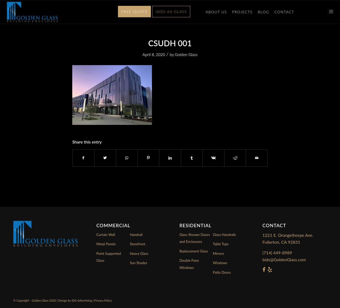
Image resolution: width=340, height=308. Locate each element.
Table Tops (220, 244)
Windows (220, 263)
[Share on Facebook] (83, 158)
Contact (284, 12)
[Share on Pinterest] (148, 158)
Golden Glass (186, 54)
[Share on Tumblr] (192, 158)
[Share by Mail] (256, 158)
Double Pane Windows (189, 263)
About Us (216, 12)
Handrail (136, 235)
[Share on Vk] (213, 158)
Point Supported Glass (108, 257)
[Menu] (329, 12)
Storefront (137, 244)
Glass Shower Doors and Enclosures (194, 238)
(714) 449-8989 (277, 252)
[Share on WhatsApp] (127, 158)
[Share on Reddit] (235, 158)
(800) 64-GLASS (171, 11)
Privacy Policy (103, 300)
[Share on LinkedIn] (170, 158)
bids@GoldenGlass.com (284, 259)
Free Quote (134, 11)
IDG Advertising (82, 300)
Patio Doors (222, 272)
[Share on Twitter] (105, 158)
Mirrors (218, 253)
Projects (242, 12)
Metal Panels (106, 244)
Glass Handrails (224, 235)
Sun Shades (138, 263)
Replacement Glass (193, 251)
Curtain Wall (105, 235)
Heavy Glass (139, 253)
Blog (263, 12)
